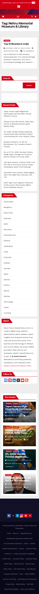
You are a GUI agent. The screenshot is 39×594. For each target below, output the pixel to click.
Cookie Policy (6, 559)
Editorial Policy (19, 564)
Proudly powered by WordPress (12, 525)
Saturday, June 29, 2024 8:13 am (18, 48)
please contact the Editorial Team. (18, 366)
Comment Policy (31, 548)
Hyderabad (8, 246)
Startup (7, 296)
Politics (7, 285)
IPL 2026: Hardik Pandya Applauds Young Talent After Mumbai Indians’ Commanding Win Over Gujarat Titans (19, 134)
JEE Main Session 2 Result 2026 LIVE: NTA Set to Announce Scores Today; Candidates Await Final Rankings (19, 164)
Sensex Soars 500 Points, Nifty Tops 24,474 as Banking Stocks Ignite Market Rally (18, 124)
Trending (7, 40)
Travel (6, 307)
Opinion (7, 280)
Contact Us (8, 554)
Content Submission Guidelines (24, 554)
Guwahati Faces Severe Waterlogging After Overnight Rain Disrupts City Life (19, 175)
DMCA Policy (8, 564)
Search (6, 78)
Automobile (8, 202)
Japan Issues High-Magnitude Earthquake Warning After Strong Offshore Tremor (17, 113)
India (6, 252)
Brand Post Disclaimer (10, 548)
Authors (32, 543)
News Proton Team (13, 416)
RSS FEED (30, 584)
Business (7, 218)
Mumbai (7, 268)
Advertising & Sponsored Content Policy (19, 538)
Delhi (6, 224)
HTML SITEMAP (30, 574)
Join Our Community (9, 579)
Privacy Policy (10, 584)
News (6, 274)
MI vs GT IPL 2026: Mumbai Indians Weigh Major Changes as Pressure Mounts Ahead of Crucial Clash (18, 154)
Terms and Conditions (27, 589)
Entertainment (10, 235)
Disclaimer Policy (31, 559)
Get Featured (31, 569)
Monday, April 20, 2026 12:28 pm (19, 484)
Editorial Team (30, 564)
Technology (8, 302)
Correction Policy (18, 559)
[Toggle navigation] (18, 16)
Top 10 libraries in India (16, 44)
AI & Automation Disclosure (13, 543)
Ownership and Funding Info (27, 579)
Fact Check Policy (19, 569)
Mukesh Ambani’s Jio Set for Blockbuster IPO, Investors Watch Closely (17, 144)
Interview (7, 257)
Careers (21, 548)
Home (9, 533)
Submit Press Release (11, 589)
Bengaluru (8, 207)
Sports (6, 291)
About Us (16, 533)
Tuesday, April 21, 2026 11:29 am (19, 436)
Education (8, 230)
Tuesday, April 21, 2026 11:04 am (19, 460)
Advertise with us (26, 533)
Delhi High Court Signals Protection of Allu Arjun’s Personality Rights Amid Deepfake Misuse (18, 185)
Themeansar (19, 528)
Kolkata (7, 263)
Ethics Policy (8, 569)
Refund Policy (20, 584)
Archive (26, 543)
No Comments (28, 51)
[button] (32, 17)
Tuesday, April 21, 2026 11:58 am (19, 412)
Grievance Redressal (11, 574)
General (7, 241)
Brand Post (8, 213)
